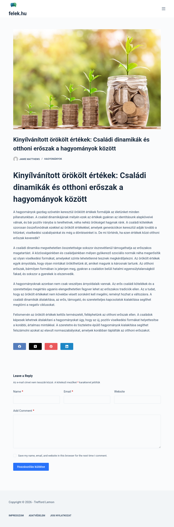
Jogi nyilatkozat (60, 515)
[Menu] (163, 8)
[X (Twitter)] (35, 346)
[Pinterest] (51, 346)
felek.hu (18, 13)
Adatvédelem (37, 515)
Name (18, 391)
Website (119, 391)
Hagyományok (53, 159)
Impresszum (16, 515)
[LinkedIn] (66, 346)
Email (68, 391)
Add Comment (23, 410)
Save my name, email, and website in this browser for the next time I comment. (62, 455)
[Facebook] (19, 346)
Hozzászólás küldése (31, 467)
